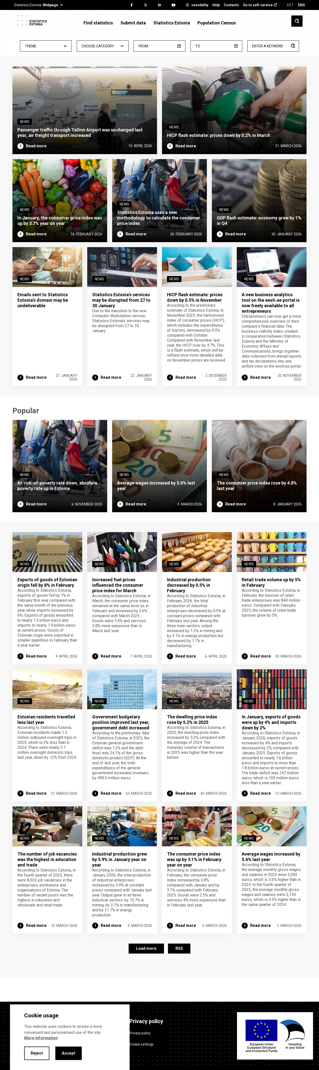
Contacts (231, 5)
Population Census (216, 22)
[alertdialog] (70, 1037)
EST (290, 5)
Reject (37, 1053)
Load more (146, 970)
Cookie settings (141, 1043)
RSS (179, 970)
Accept (68, 1053)
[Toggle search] (297, 21)
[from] (159, 46)
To (197, 46)
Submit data (133, 22)
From (143, 46)
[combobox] (46, 46)
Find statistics (98, 22)
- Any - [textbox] (46, 46)
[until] (216, 46)
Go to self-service (258, 5)
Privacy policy (140, 1031)
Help (216, 5)
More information (41, 1038)
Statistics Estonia (171, 22)
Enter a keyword (267, 46)
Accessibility (197, 5)
